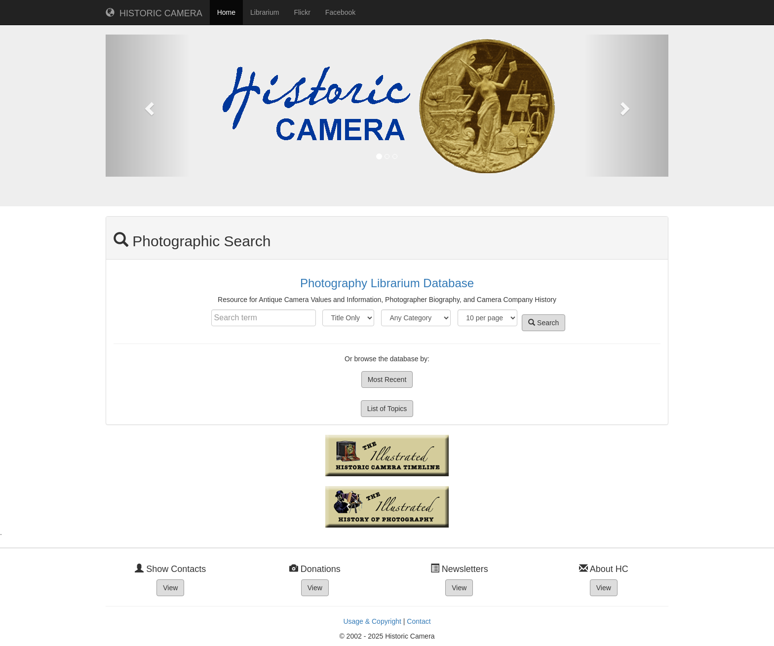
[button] (148, 106)
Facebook (340, 12)
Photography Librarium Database (387, 283)
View (170, 588)
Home (226, 12)
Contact (418, 621)
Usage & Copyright (372, 621)
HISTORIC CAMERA (154, 13)
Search (543, 323)
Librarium (264, 12)
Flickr (302, 12)
